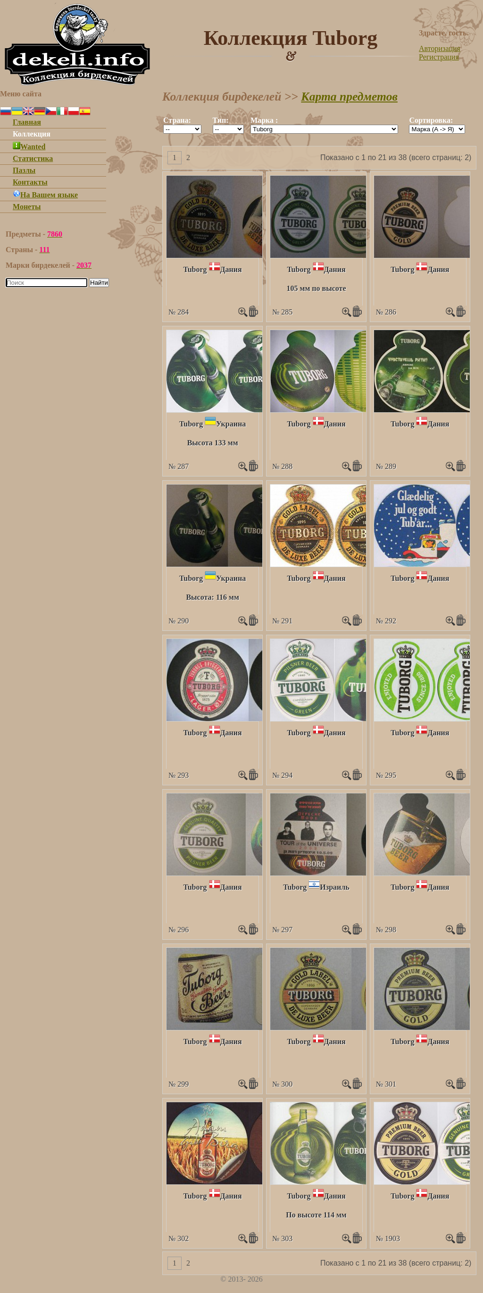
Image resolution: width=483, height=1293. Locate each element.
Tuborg (195, 269)
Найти (99, 282)
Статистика (33, 158)
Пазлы (24, 170)
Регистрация (439, 57)
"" (182, 129)
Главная (27, 122)
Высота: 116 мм (212, 597)
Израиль (334, 887)
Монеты (27, 207)
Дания (231, 269)
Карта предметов (349, 96)
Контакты (30, 182)
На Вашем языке (45, 195)
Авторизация (439, 48)
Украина (231, 424)
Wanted (29, 147)
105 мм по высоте (316, 288)
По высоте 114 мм (316, 1215)
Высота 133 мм (212, 443)
